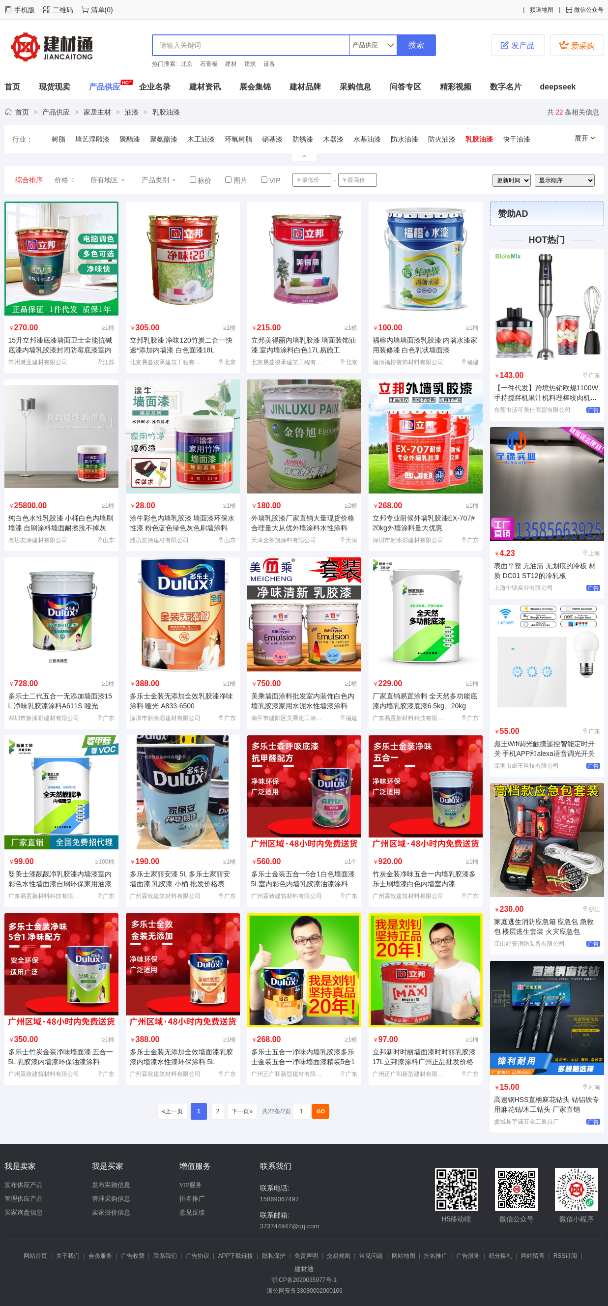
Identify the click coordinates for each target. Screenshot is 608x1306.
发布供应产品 (23, 1185)
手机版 (24, 10)
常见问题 (371, 1255)
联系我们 (165, 1255)
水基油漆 (367, 139)
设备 (269, 63)
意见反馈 (192, 1212)
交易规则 (338, 1255)
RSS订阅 (565, 1255)
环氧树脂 (238, 139)
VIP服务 (191, 1185)
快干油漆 (516, 139)
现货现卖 (54, 87)
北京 (187, 63)
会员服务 (100, 1255)
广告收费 (133, 1255)
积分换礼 (500, 1255)
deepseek (558, 87)
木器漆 (333, 139)
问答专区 (405, 87)
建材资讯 (205, 87)
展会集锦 (255, 87)
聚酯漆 (129, 139)
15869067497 (279, 1199)
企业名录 (155, 87)
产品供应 (104, 87)
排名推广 (192, 1198)
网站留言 (533, 1255)
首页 (12, 87)
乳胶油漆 (166, 112)
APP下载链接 (235, 1255)
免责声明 (306, 1255)
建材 (231, 63)
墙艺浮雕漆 (92, 139)
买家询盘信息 (23, 1212)
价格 (65, 180)
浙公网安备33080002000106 (304, 1290)
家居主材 (97, 112)
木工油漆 (201, 139)
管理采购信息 (111, 1198)
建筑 (250, 63)
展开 (585, 138)
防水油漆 (404, 139)
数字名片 (505, 87)
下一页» (242, 1111)
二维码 (63, 10)
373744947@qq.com (289, 1226)
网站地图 (403, 1255)
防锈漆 (302, 139)
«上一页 (172, 1111)
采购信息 (355, 87)
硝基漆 (272, 139)
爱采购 (576, 45)
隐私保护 (274, 1255)
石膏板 (209, 63)
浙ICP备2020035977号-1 (304, 1280)
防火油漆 (442, 139)
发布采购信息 (111, 1185)
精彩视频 (455, 87)
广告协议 (197, 1255)
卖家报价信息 (111, 1212)
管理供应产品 (23, 1198)
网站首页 (35, 1255)
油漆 (132, 112)
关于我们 (68, 1255)
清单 (98, 10)
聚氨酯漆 (163, 139)
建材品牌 (305, 87)
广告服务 (468, 1255)
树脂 (58, 139)
